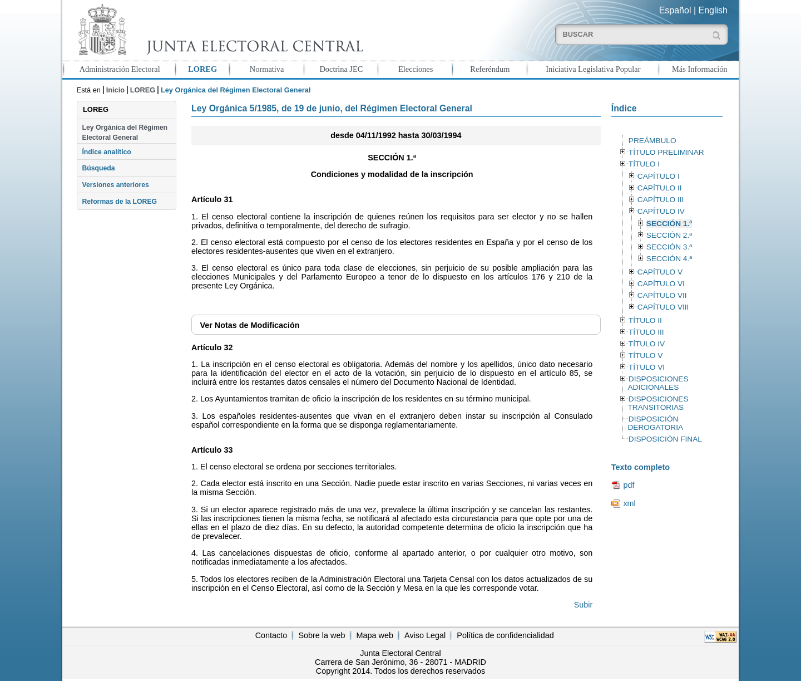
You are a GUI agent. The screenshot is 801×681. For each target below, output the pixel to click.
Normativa (267, 69)
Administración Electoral (120, 69)
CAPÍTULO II (659, 188)
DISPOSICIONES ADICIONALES (657, 383)
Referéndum (490, 69)
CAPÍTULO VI (661, 284)
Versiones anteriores (115, 185)
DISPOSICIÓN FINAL (665, 439)
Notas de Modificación (249, 325)
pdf (628, 485)
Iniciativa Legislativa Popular (593, 69)
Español (675, 10)
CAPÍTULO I (658, 176)
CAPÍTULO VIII (663, 307)
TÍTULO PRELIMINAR (666, 152)
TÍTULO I (644, 164)
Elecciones (415, 69)
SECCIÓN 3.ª (669, 247)
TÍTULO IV (647, 344)
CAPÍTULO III (660, 199)
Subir (583, 604)
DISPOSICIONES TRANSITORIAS (657, 403)
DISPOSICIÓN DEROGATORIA (655, 423)
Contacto (271, 635)
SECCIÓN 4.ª (669, 258)
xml (629, 503)
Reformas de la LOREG (119, 201)
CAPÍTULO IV (661, 211)
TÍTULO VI (647, 367)
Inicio (115, 90)
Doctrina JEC (341, 69)
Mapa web (375, 635)
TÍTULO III (646, 332)
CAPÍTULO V (660, 272)
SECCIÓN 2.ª (669, 235)
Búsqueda (98, 168)
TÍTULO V (645, 355)
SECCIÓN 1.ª (669, 223)
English (713, 10)
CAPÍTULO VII (662, 295)
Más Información (700, 69)
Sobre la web (321, 635)
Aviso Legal (425, 635)
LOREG (202, 69)
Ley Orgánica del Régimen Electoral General (124, 132)
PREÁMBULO (652, 140)
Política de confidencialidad (505, 635)
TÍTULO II (645, 320)
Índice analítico (106, 152)
